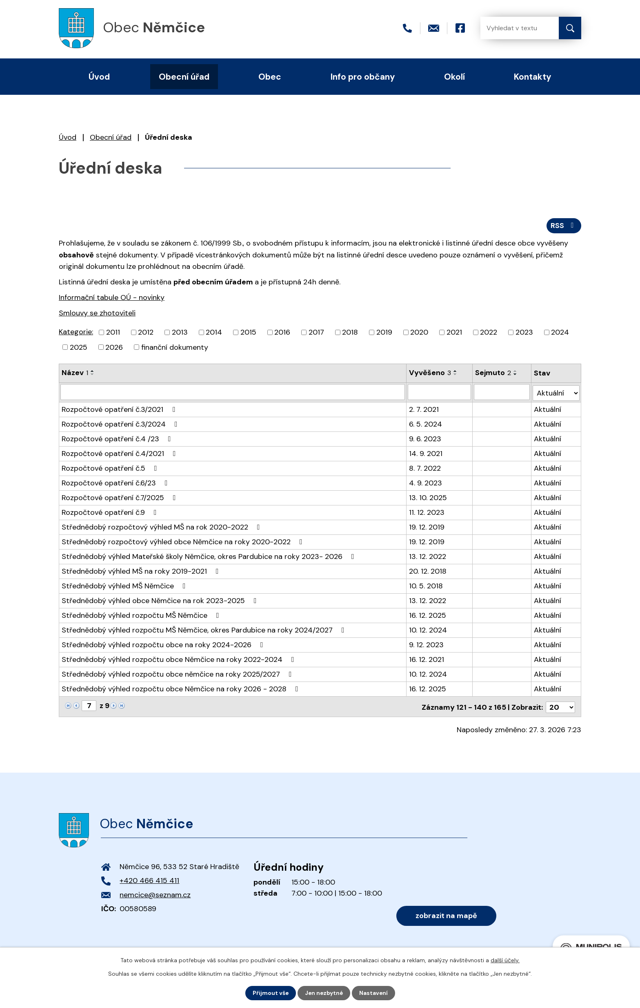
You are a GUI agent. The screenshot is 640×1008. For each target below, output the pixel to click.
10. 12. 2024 (428, 630)
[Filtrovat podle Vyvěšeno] (439, 392)
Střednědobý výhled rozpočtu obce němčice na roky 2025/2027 (178, 674)
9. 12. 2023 (426, 644)
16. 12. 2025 (428, 615)
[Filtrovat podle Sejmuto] (502, 392)
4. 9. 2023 (425, 482)
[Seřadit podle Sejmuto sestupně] (515, 375)
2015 (248, 333)
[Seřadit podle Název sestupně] (92, 375)
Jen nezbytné (324, 993)
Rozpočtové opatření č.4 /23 (118, 438)
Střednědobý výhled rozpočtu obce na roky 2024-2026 (164, 644)
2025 (78, 348)
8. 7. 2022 (425, 468)
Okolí (454, 76)
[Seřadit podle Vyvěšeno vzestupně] (455, 372)
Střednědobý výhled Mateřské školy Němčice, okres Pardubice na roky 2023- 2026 (210, 556)
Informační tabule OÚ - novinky (111, 298)
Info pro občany (363, 76)
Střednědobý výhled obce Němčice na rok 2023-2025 (161, 600)
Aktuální (548, 409)
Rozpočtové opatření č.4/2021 (120, 453)
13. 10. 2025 (428, 497)
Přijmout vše (269, 993)
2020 (419, 333)
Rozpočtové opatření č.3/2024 (121, 424)
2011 (113, 333)
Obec (269, 76)
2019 (384, 333)
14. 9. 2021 (426, 453)
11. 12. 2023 (427, 512)
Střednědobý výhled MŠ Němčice (125, 585)
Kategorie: (76, 332)
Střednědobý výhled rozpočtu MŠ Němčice (142, 615)
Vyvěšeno (430, 374)
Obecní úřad (110, 137)
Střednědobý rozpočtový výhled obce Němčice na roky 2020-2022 (184, 541)
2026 (114, 348)
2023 (524, 333)
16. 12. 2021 (426, 659)
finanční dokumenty (174, 348)
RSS (564, 226)
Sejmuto (493, 374)
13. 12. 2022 (428, 556)
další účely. (505, 960)
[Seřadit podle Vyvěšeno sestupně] (455, 375)
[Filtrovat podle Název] (232, 392)
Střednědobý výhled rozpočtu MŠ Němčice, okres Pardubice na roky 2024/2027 (205, 630)
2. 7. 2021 (424, 409)
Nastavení (374, 993)
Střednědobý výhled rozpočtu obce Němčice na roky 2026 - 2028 (182, 688)
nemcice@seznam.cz (155, 893)
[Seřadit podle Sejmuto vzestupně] (515, 372)
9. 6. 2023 (425, 438)
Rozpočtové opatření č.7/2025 (120, 497)
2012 (145, 333)
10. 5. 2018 (426, 585)
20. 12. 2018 (428, 571)
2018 (350, 333)
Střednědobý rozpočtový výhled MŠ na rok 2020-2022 (162, 527)
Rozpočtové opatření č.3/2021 (120, 409)
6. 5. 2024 (425, 424)
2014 (214, 333)
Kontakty (532, 76)
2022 (488, 333)
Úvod (67, 137)
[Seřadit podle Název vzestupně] (92, 372)
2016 (282, 333)
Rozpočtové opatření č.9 (111, 512)
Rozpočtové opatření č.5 (111, 468)
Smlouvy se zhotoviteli (97, 314)
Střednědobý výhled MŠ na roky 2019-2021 (142, 571)
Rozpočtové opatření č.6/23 (116, 482)
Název (75, 374)
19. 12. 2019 (427, 527)
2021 (454, 333)
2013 (180, 333)
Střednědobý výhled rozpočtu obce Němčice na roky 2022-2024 (180, 659)
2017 (316, 333)
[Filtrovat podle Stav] (556, 392)
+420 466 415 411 (149, 879)
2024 (560, 333)
